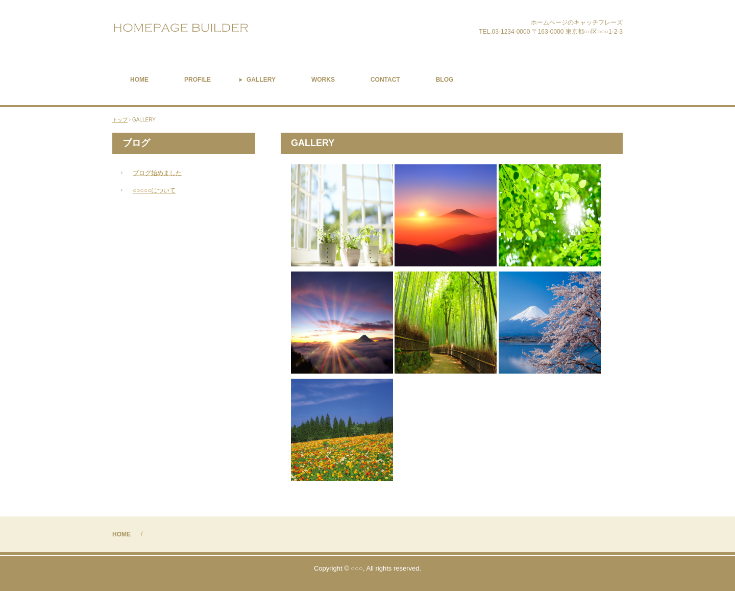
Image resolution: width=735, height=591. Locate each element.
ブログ (136, 143)
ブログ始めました (157, 173)
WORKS (323, 79)
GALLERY (261, 79)
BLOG (445, 79)
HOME (139, 79)
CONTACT (385, 79)
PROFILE (197, 79)
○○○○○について (154, 190)
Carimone (203, 28)
